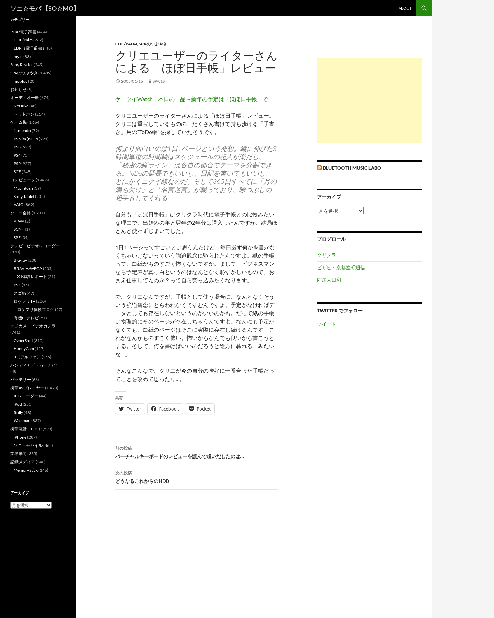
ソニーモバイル (28, 445)
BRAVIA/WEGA (28, 268)
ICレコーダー (26, 396)
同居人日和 (329, 280)
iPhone (20, 437)
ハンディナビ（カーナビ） (35, 365)
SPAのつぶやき (153, 43)
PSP (17, 163)
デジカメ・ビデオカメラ (33, 326)
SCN (18, 229)
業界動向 (18, 453)
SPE (17, 237)
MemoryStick (26, 470)
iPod (18, 404)
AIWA (19, 221)
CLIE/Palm (126, 43)
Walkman (22, 420)
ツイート (326, 324)
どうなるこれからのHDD (196, 476)
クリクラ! (327, 255)
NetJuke (21, 105)
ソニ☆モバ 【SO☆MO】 (45, 8)
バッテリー (20, 379)
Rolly (18, 412)
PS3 (17, 147)
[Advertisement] (369, 100)
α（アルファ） (27, 356)
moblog (20, 81)
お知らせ (18, 89)
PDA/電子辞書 (23, 31)
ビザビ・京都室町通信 (341, 267)
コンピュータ (22, 179)
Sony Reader (21, 64)
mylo (18, 56)
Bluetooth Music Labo (352, 168)
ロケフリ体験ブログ (35, 309)
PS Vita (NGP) (26, 138)
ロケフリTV (24, 301)
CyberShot (23, 340)
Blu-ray (20, 260)
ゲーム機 (18, 122)
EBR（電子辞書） (30, 48)
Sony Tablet (24, 196)
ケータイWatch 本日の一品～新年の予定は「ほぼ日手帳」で (191, 99)
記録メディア (22, 461)
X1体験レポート (32, 276)
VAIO (19, 204)
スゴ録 (20, 293)
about (405, 8)
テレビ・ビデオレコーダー (35, 245)
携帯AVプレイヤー (27, 387)
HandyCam (24, 348)
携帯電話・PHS (24, 428)
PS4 (17, 155)
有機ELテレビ (26, 317)
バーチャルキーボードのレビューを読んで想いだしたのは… (196, 451)
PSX (17, 284)
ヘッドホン (24, 114)
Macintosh (23, 188)
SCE (17, 171)
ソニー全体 (20, 212)
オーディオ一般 (24, 97)
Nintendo (22, 130)
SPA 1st (160, 81)
